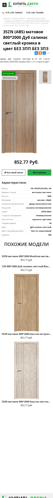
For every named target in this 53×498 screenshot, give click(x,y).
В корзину (39, 172)
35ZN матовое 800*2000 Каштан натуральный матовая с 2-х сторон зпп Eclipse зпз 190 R (26, 334)
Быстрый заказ (13, 172)
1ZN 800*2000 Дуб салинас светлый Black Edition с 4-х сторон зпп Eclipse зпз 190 (26, 266)
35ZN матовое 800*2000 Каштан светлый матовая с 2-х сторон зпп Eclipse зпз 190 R (26, 402)
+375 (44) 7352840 (34, 12)
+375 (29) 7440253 (12, 12)
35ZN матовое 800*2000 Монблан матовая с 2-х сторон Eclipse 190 (26, 256)
